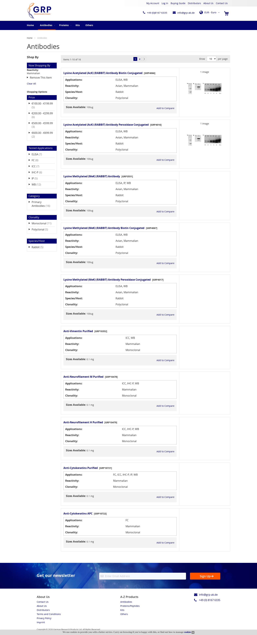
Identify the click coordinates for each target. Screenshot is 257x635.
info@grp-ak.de (186, 12)
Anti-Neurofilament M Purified (83, 377)
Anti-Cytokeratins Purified (80, 468)
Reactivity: (72, 86)
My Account (152, 3)
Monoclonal (43, 223)
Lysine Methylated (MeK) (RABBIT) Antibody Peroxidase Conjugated (107, 279)
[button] (210, 12)
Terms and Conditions (49, 614)
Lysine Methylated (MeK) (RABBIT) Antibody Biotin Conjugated (103, 228)
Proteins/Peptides (130, 605)
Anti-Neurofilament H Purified (83, 422)
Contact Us (222, 3)
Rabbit (40, 247)
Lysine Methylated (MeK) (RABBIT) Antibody (91, 176)
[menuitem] (47, 25)
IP (37, 178)
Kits (122, 610)
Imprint (41, 622)
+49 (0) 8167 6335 (209, 600)
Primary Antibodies (43, 204)
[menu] (128, 25)
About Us (208, 3)
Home (30, 25)
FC (37, 160)
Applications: (73, 80)
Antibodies (126, 601)
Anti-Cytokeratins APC (77, 513)
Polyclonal (42, 229)
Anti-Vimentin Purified (78, 331)
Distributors (194, 3)
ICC (38, 166)
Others (124, 614)
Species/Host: (74, 92)
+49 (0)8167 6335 (157, 12)
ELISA (39, 154)
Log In (165, 3)
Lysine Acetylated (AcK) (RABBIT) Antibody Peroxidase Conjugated (106, 124)
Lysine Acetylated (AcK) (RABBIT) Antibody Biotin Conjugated (102, 73)
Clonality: (71, 98)
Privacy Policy (44, 618)
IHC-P (39, 172)
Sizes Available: (76, 107)
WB (39, 184)
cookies (187, 632)
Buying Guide (178, 3)
